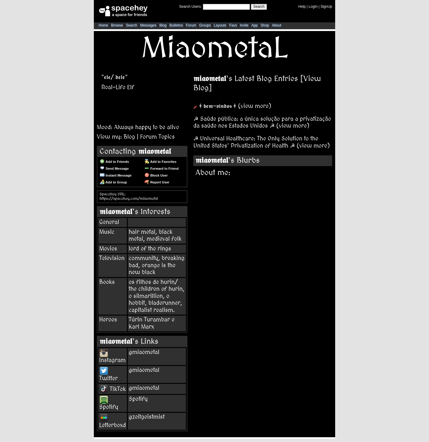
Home (103, 25)
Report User (156, 182)
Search (259, 6)
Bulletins (176, 25)
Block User (156, 175)
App (254, 25)
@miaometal (144, 352)
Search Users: (190, 6)
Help (302, 6)
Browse (117, 25)
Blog (163, 25)
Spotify (108, 404)
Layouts (220, 25)
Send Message (114, 168)
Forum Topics (157, 137)
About (276, 25)
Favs (233, 25)
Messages (148, 25)
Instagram (112, 357)
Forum (191, 25)
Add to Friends (114, 161)
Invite (244, 25)
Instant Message (115, 175)
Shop (265, 25)
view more (255, 106)
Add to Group (113, 182)
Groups (205, 25)
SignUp (326, 6)
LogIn (313, 6)
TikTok (113, 389)
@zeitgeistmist (146, 417)
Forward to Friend (161, 168)
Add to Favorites (160, 161)
